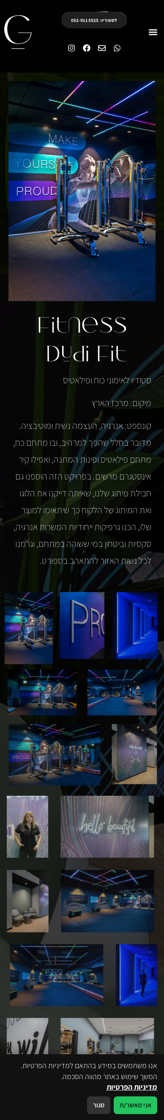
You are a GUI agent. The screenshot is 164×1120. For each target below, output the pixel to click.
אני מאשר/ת (135, 1105)
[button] (153, 32)
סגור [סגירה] (98, 1105)
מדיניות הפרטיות (132, 1087)
